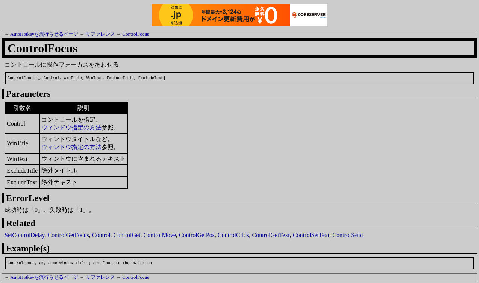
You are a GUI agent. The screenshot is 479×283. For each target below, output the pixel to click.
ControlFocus (135, 34)
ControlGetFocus (68, 235)
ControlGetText (271, 235)
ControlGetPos (197, 235)
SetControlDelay (25, 235)
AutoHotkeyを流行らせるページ (44, 34)
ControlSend (347, 235)
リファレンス (100, 34)
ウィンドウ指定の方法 (71, 127)
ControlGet (127, 235)
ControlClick (233, 235)
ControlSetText (311, 235)
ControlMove (160, 235)
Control (101, 235)
